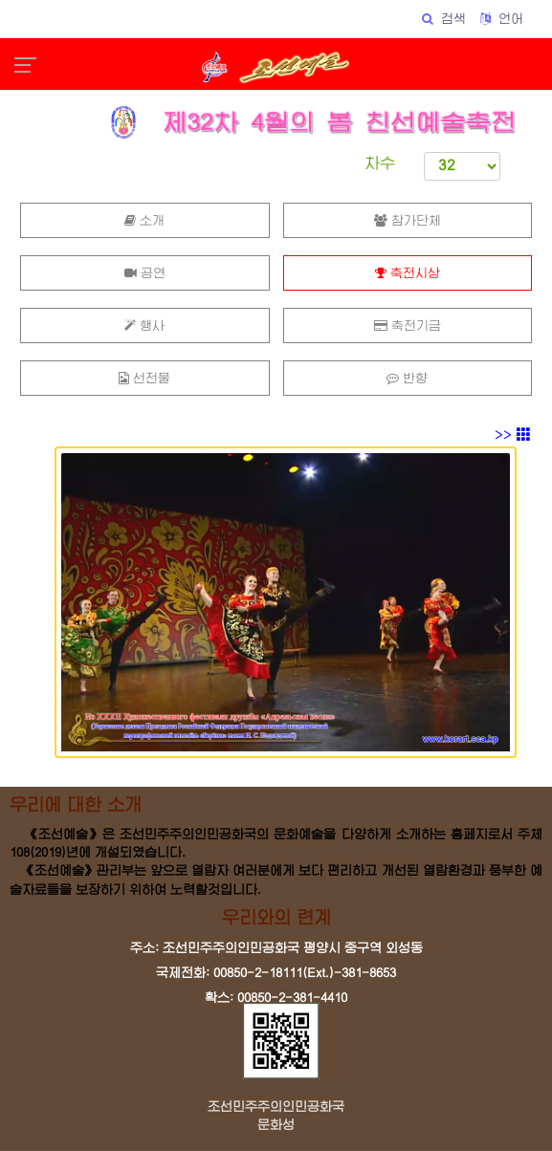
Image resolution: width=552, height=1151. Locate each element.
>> (513, 435)
